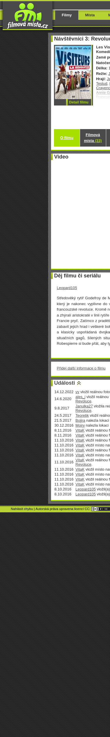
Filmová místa (92, 138)
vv (77, 392)
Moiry (80, 425)
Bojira (80, 420)
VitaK (79, 430)
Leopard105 (67, 288)
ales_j (80, 397)
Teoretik (82, 415)
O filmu (66, 138)
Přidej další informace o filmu (81, 368)
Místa (90, 15)
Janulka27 (84, 406)
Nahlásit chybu (22, 509)
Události (64, 383)
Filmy (67, 15)
